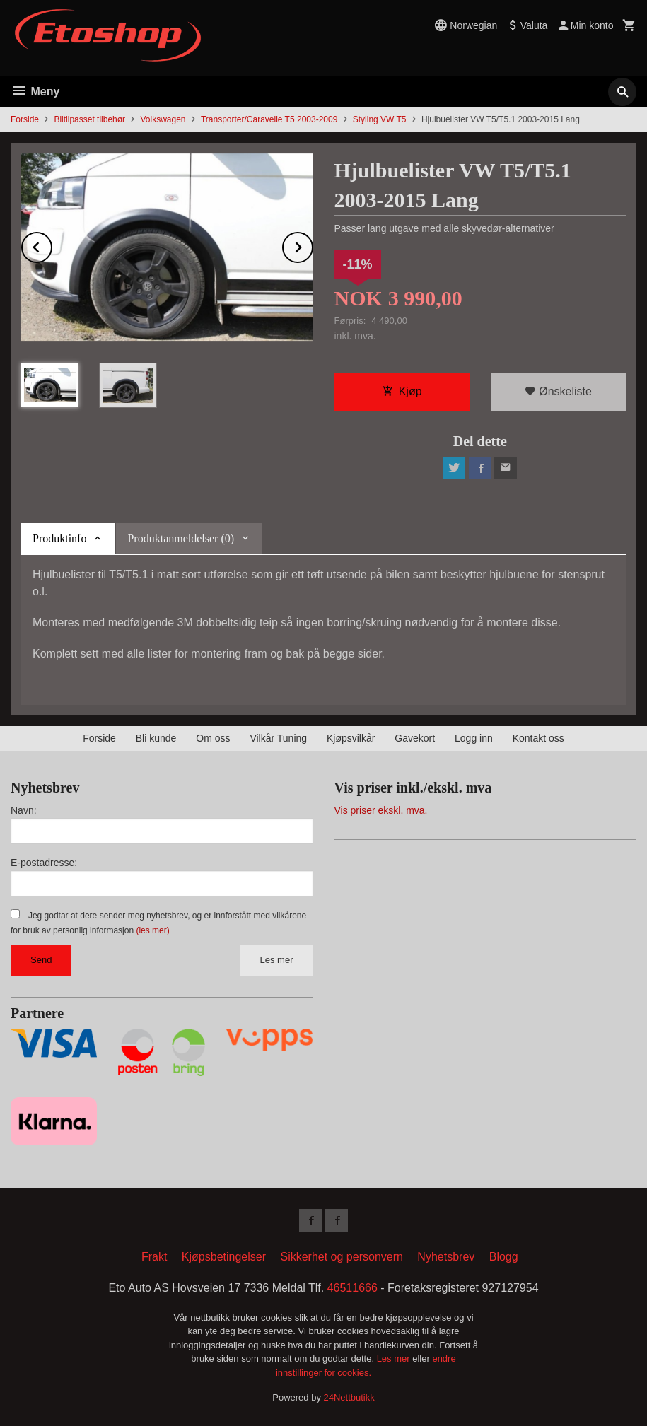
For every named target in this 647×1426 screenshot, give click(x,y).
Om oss (213, 738)
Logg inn (474, 738)
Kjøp (402, 391)
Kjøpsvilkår (351, 738)
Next (312, 245)
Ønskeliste (558, 391)
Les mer (276, 959)
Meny (35, 92)
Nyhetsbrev (445, 1257)
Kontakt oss (538, 738)
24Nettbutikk (349, 1397)
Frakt (154, 1257)
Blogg (503, 1257)
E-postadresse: (44, 862)
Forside (25, 119)
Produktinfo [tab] (59, 538)
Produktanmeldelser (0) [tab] (180, 538)
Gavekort (415, 738)
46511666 (352, 1288)
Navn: (24, 810)
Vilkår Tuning (278, 738)
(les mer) (152, 930)
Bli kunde (156, 738)
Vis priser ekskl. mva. (381, 810)
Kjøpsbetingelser (224, 1257)
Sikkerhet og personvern (341, 1257)
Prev (51, 245)
